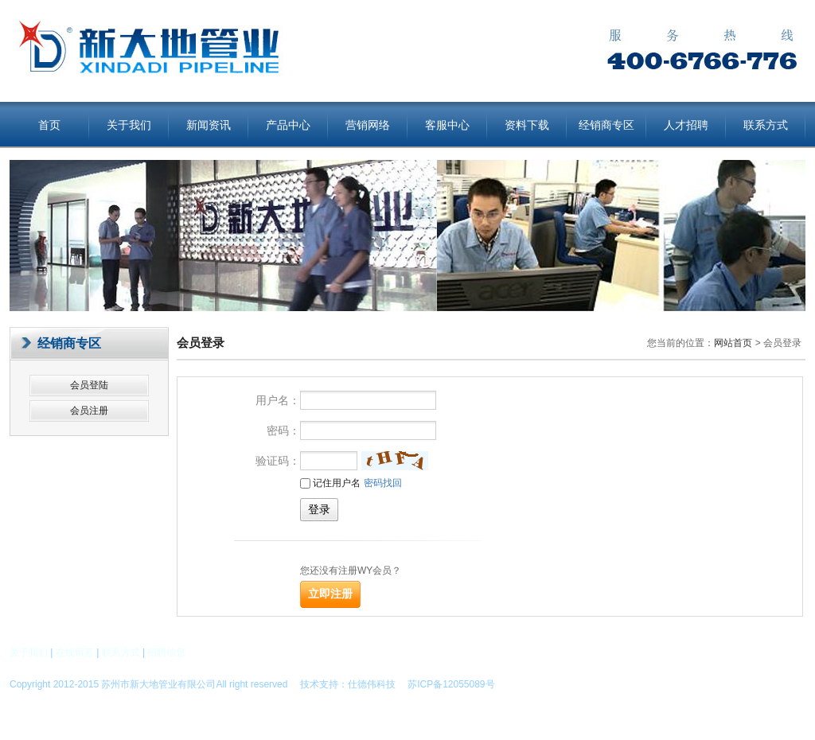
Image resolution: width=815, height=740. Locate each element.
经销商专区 (606, 125)
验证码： (277, 460)
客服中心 (447, 125)
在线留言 (75, 652)
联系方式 (765, 125)
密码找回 (383, 483)
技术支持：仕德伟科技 (348, 684)
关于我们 (129, 125)
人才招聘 (686, 125)
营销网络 (367, 125)
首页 (49, 125)
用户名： (277, 400)
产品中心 (288, 125)
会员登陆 (89, 385)
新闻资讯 (208, 125)
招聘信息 (166, 652)
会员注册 (89, 410)
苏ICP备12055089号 (446, 684)
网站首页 (733, 343)
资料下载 (527, 125)
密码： (283, 430)
